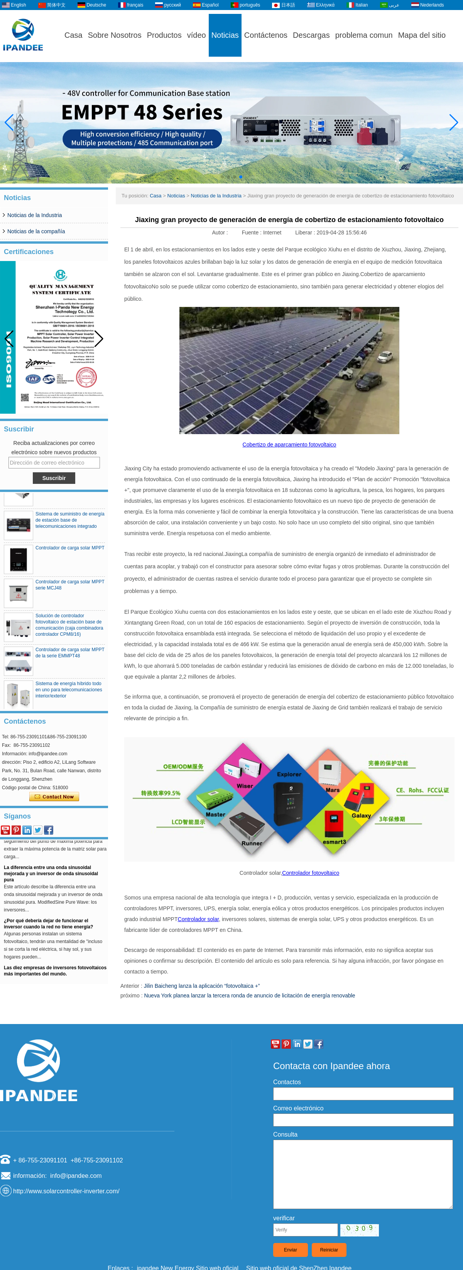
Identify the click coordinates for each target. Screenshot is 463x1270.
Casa (73, 35)
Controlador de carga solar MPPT (70, 550)
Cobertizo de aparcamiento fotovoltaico (289, 444)
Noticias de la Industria (34, 215)
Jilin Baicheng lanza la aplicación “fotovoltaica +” (202, 986)
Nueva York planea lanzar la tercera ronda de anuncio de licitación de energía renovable (249, 995)
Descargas (311, 35)
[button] (222, 177)
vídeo (196, 35)
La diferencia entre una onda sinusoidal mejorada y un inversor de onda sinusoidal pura (51, 876)
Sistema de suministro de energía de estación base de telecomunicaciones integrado (70, 523)
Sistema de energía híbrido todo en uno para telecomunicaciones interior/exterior (68, 692)
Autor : (220, 232)
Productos (164, 35)
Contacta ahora (54, 797)
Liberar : (305, 232)
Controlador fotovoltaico (310, 873)
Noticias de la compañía (36, 231)
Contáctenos (265, 35)
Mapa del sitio (422, 35)
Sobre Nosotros (115, 35)
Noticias (225, 35)
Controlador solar (198, 919)
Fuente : (252, 232)
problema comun (364, 35)
